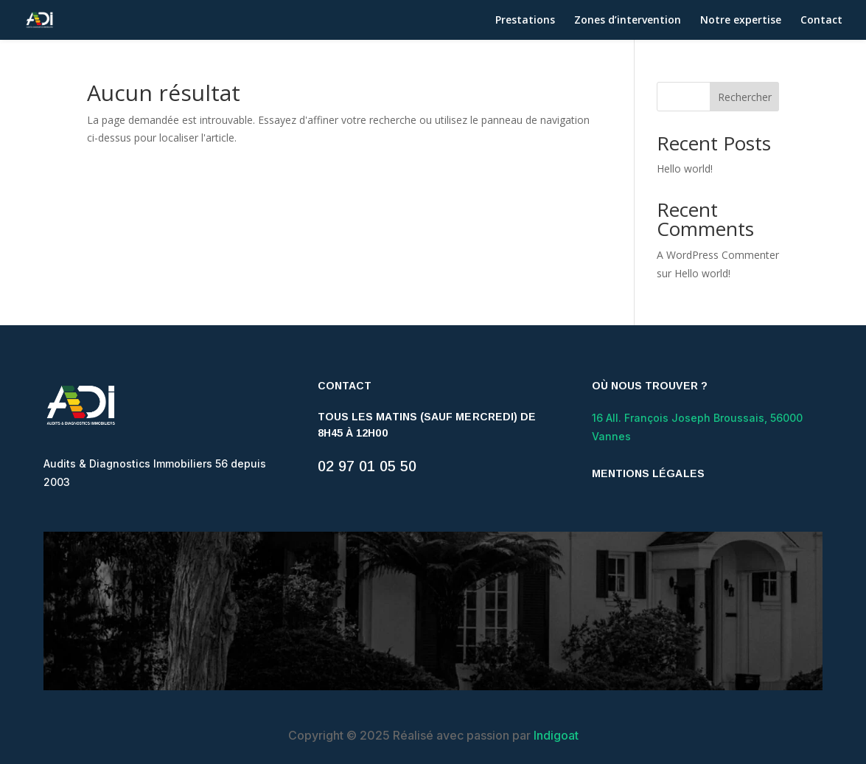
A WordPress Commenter (718, 255)
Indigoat (556, 735)
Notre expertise (740, 21)
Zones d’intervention (627, 21)
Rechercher (745, 97)
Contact (821, 21)
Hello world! (685, 169)
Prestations (525, 21)
